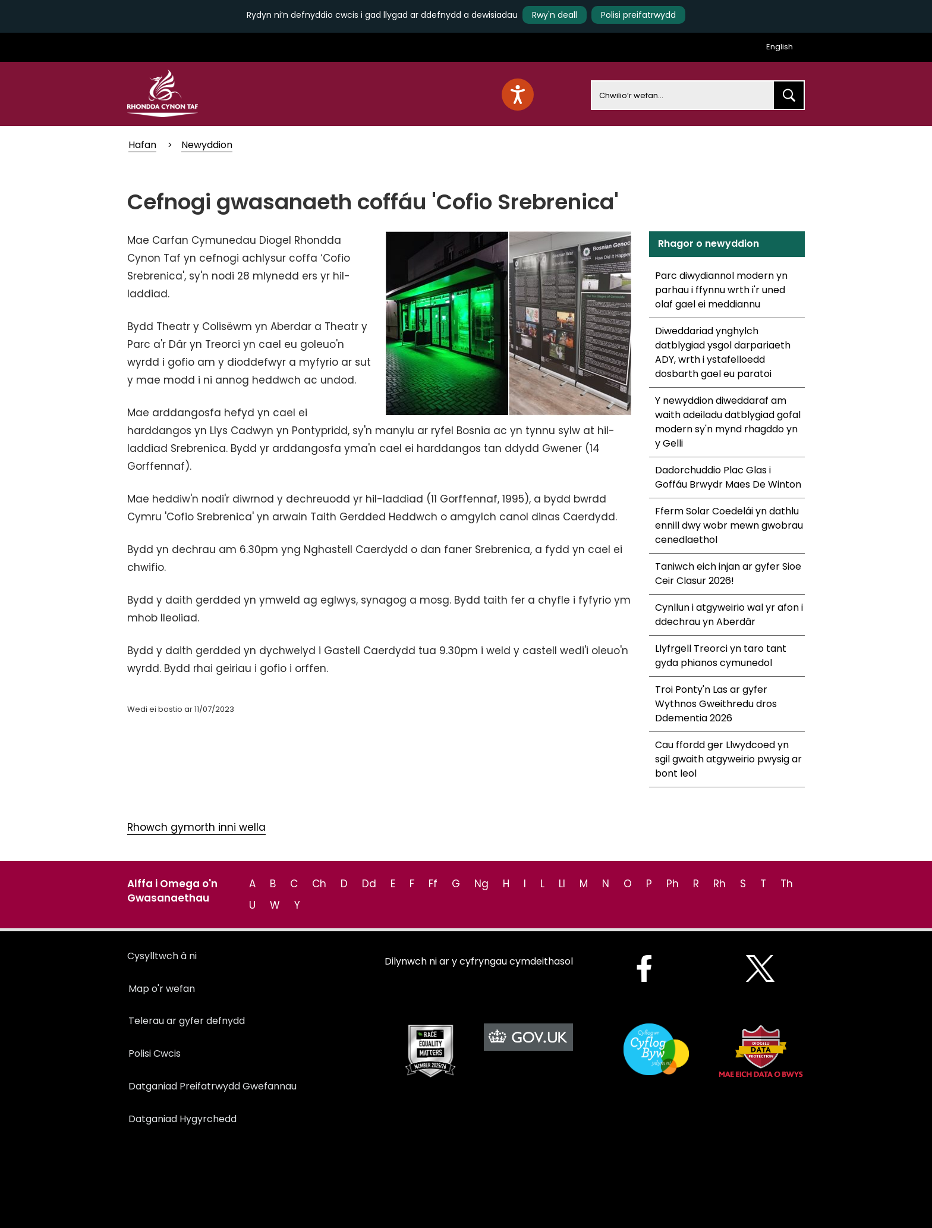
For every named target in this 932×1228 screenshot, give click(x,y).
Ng (481, 884)
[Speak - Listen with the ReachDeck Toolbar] (518, 94)
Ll (562, 884)
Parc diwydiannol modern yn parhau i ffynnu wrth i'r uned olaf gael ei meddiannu (721, 290)
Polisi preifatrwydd (638, 15)
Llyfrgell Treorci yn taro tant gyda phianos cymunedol (720, 656)
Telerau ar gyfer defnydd (186, 1021)
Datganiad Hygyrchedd (182, 1119)
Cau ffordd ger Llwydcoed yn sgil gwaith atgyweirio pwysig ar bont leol (728, 759)
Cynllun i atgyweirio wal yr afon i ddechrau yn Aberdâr (729, 615)
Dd (369, 884)
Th (786, 884)
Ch (319, 884)
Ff (433, 884)
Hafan (142, 145)
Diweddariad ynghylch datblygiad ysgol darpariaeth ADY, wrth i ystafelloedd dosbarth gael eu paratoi (723, 352)
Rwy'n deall (554, 15)
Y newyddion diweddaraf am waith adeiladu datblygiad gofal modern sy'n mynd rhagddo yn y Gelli (728, 422)
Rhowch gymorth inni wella (196, 827)
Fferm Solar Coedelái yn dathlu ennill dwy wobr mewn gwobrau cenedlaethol (729, 525)
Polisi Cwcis (154, 1053)
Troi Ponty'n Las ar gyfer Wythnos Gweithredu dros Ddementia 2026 (716, 704)
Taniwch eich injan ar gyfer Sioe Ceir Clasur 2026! (728, 574)
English (779, 46)
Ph (672, 884)
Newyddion (206, 145)
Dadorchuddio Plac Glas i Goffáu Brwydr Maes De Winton (728, 477)
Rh (719, 884)
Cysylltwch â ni (162, 956)
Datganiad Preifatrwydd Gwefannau (212, 1086)
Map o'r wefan (161, 988)
